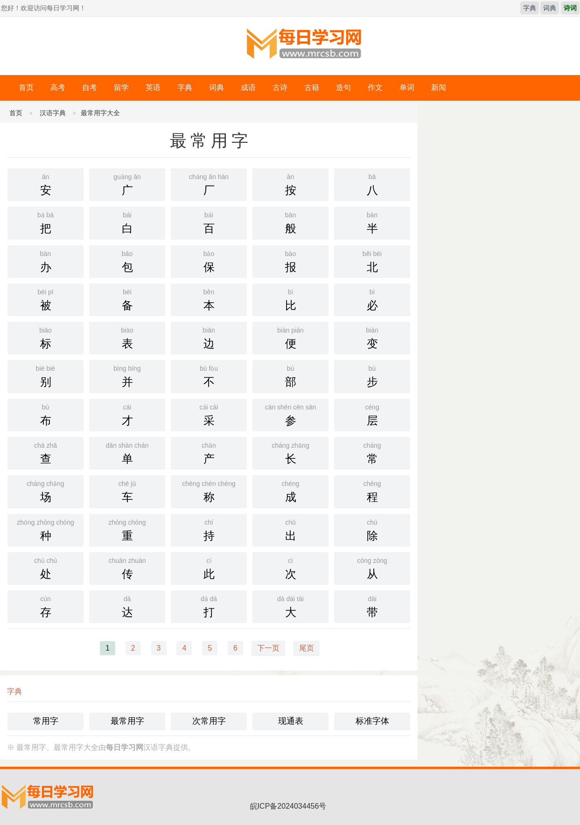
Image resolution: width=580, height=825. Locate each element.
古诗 (280, 87)
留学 (121, 87)
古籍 (311, 87)
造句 (343, 87)
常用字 (45, 721)
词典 (549, 8)
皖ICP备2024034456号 (288, 806)
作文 (375, 87)
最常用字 (127, 721)
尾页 (306, 648)
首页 (26, 87)
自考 (89, 87)
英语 (153, 87)
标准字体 (372, 721)
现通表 (290, 721)
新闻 (438, 87)
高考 (57, 87)
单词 (406, 87)
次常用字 (209, 721)
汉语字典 (53, 113)
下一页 (268, 648)
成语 (248, 87)
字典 (529, 8)
